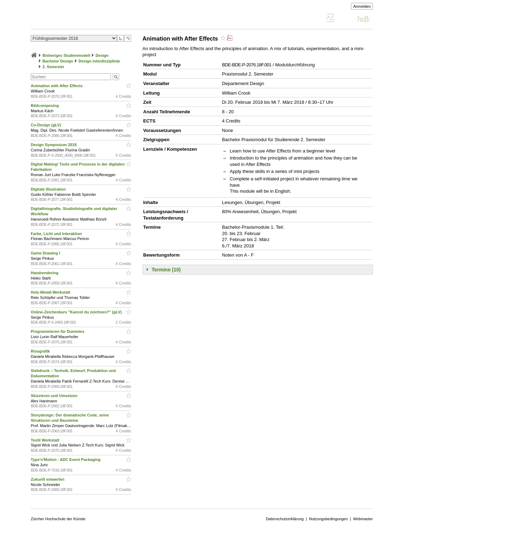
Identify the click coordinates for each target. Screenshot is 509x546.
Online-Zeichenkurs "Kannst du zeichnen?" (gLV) (77, 312)
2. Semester (53, 67)
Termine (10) (166, 269)
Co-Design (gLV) (46, 125)
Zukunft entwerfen (48, 479)
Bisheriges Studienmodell (66, 55)
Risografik (41, 351)
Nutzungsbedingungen (328, 519)
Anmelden (362, 6)
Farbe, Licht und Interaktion (57, 234)
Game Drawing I (46, 253)
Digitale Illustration (49, 189)
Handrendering (45, 273)
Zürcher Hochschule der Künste (58, 519)
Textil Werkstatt (45, 440)
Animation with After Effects (57, 86)
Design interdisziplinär (99, 61)
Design (102, 55)
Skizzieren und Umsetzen (54, 396)
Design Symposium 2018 (54, 145)
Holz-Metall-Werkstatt (51, 292)
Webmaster (363, 519)
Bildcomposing (45, 105)
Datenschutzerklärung (285, 519)
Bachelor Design (57, 61)
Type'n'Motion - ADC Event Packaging (66, 459)
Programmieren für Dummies (58, 331)
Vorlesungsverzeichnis (83, 19)
